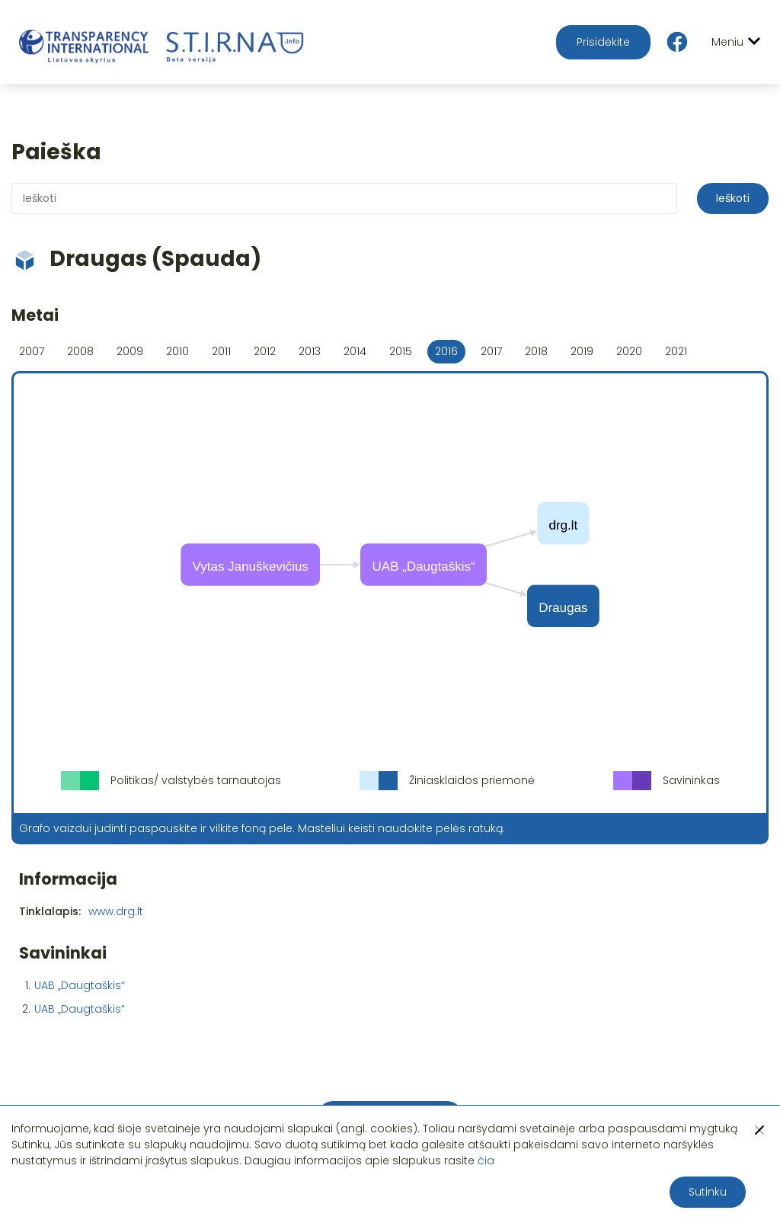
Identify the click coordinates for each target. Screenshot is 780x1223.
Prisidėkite (603, 42)
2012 (265, 351)
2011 (221, 351)
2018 (536, 351)
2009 (130, 351)
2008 (80, 351)
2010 (177, 351)
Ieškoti (733, 198)
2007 (31, 351)
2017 (491, 351)
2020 (629, 351)
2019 (582, 351)
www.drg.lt (115, 911)
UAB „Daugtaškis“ (79, 985)
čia (486, 1160)
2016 (446, 351)
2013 (310, 351)
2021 (676, 351)
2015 (400, 351)
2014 (355, 351)
